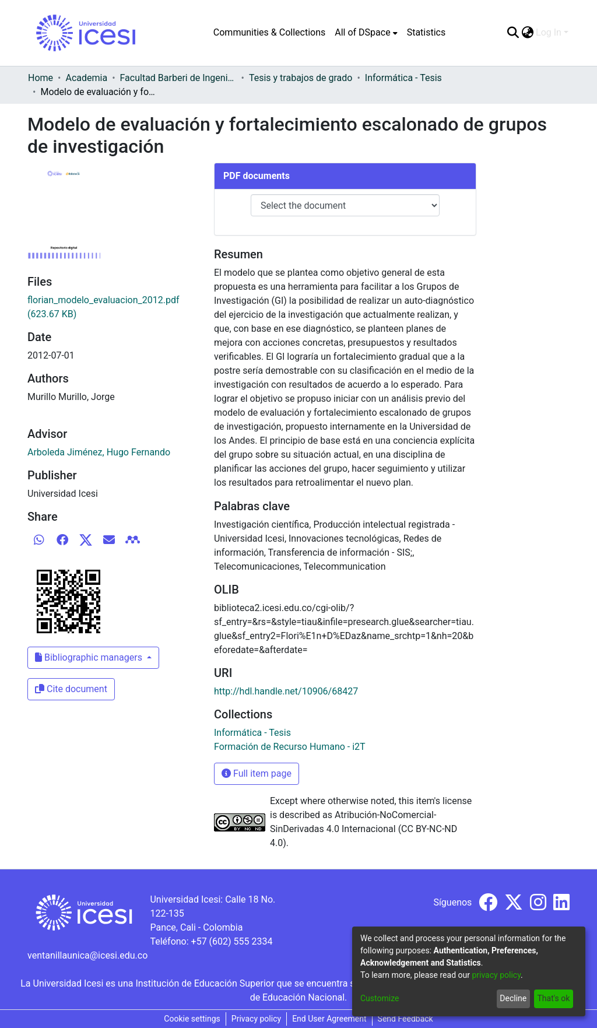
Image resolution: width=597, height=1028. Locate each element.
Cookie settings (192, 1018)
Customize (379, 998)
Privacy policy (256, 1018)
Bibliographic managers (90, 657)
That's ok (553, 998)
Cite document (71, 688)
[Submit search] (512, 33)
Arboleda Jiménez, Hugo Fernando (98, 452)
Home (40, 77)
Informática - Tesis (403, 77)
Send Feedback (405, 1018)
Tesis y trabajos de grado (301, 77)
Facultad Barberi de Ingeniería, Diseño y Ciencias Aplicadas (178, 77)
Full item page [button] (257, 773)
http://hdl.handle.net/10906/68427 (286, 691)
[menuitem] (366, 32)
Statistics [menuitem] (426, 32)
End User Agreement (329, 1018)
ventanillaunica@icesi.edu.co (87, 955)
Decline (513, 998)
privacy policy (496, 975)
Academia (86, 77)
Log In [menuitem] (548, 32)
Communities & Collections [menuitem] (269, 32)
